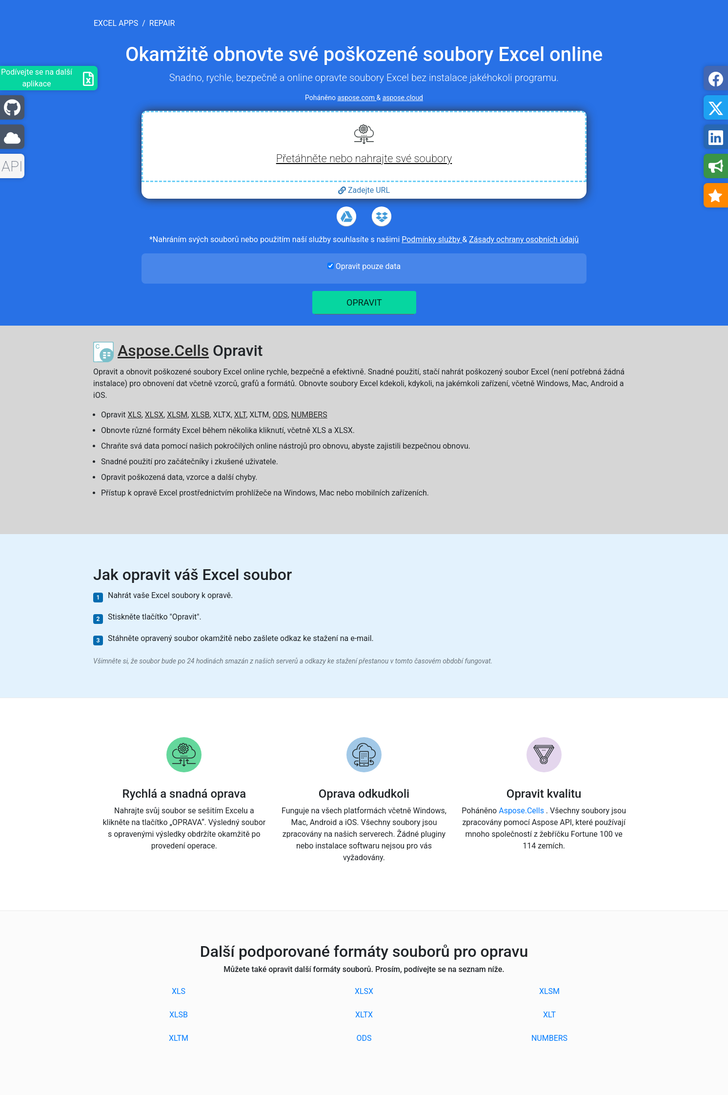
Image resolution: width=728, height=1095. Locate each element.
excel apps (116, 23)
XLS (135, 414)
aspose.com (356, 98)
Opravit (364, 302)
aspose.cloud (403, 98)
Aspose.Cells (163, 350)
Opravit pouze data (364, 266)
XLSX (154, 414)
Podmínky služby (432, 239)
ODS (279, 414)
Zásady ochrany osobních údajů (524, 239)
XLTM (178, 1038)
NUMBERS (309, 414)
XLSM (177, 414)
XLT (240, 414)
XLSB (200, 414)
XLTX (364, 1014)
